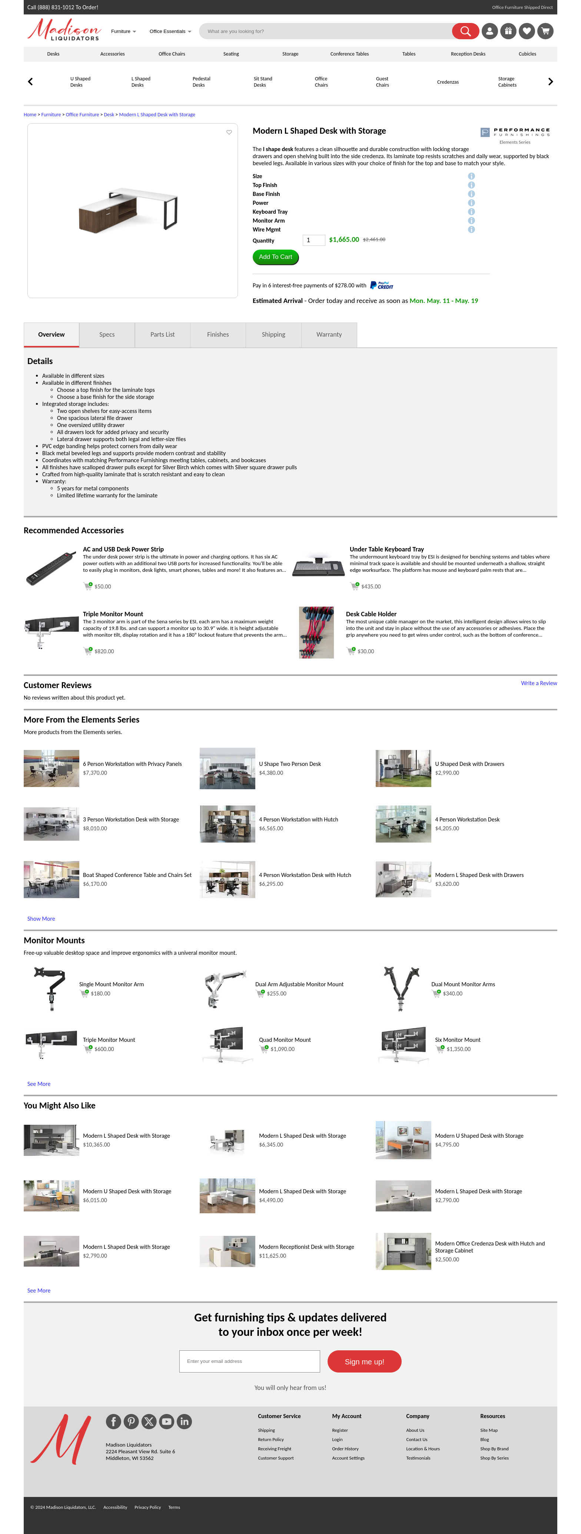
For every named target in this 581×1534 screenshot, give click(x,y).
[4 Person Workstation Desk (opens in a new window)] (403, 840)
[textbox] (249, 1361)
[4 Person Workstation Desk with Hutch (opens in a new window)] (227, 896)
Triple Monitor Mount (109, 1039)
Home (30, 114)
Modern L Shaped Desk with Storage (157, 114)
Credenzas (448, 82)
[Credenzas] (418, 95)
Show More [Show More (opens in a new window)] (41, 918)
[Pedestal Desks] (174, 95)
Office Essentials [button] (171, 32)
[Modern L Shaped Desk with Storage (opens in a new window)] (51, 1153)
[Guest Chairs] (357, 95)
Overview (51, 334)
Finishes (218, 334)
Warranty (329, 334)
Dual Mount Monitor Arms (463, 984)
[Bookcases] (540, 95)
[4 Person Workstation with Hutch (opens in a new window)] (227, 840)
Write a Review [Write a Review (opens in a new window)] (539, 683)
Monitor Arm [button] (269, 220)
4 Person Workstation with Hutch (298, 819)
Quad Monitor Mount (285, 1039)
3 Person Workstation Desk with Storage (131, 819)
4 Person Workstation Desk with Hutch (305, 874)
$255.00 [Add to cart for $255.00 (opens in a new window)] (270, 994)
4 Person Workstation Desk (467, 819)
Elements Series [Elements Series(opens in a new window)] (514, 142)
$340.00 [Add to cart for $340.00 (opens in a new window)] (446, 994)
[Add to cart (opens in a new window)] (97, 585)
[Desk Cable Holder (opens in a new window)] (316, 656)
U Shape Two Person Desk (290, 763)
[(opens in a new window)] (515, 132)
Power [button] (260, 202)
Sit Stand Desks (263, 82)
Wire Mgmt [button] (267, 229)
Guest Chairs (382, 82)
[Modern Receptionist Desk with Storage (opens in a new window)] (227, 1264)
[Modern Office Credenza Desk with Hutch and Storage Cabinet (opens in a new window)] (403, 1267)
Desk (109, 114)
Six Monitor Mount (458, 1039)
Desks (53, 54)
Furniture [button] (123, 32)
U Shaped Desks (80, 82)
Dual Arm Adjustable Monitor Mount (299, 984)
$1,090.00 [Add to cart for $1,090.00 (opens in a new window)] (277, 1049)
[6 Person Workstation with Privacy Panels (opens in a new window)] (51, 784)
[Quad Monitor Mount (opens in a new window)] (227, 1062)
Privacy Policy (148, 1507)
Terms (174, 1507)
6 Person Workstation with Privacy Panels (132, 763)
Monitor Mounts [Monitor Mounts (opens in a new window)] (54, 940)
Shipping (273, 334)
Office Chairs (172, 54)
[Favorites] (527, 37)
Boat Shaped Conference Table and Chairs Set (137, 874)
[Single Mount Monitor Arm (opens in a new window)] (49, 1013)
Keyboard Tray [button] (270, 211)
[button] (465, 31)
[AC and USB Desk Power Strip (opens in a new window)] (51, 584)
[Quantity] (314, 240)
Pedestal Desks (201, 82)
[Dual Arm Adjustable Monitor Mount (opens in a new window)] (226, 1013)
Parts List (162, 334)
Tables (408, 54)
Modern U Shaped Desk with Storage (479, 1135)
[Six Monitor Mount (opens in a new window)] (403, 1062)
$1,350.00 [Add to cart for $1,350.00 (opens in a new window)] (453, 1049)
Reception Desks (468, 54)
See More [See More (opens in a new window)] (38, 1083)
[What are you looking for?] (330, 31)
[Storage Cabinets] (479, 95)
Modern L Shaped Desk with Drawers (479, 874)
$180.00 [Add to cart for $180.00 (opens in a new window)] (94, 994)
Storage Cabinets (507, 82)
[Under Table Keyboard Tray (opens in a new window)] (318, 581)
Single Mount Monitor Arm (111, 984)
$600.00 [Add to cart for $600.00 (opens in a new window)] (98, 1049)
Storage (290, 54)
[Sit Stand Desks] (235, 95)
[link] (545, 31)
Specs (106, 334)
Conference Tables (350, 54)
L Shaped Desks (141, 82)
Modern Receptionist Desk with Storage (306, 1246)
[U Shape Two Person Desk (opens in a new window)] (227, 787)
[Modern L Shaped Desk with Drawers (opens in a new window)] (403, 895)
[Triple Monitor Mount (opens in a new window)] (51, 647)
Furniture (51, 114)
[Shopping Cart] (545, 31)
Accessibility (115, 1507)
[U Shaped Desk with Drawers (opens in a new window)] (403, 784)
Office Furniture (82, 114)
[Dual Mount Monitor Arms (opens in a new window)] (402, 1013)
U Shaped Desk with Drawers (469, 763)
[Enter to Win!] (508, 37)
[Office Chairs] (296, 95)
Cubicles (527, 54)
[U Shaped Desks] (51, 95)
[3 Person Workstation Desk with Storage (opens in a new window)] (51, 838)
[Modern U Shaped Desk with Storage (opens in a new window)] (403, 1157)
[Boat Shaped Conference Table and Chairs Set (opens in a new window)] (51, 896)
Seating (231, 54)
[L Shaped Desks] (112, 95)
